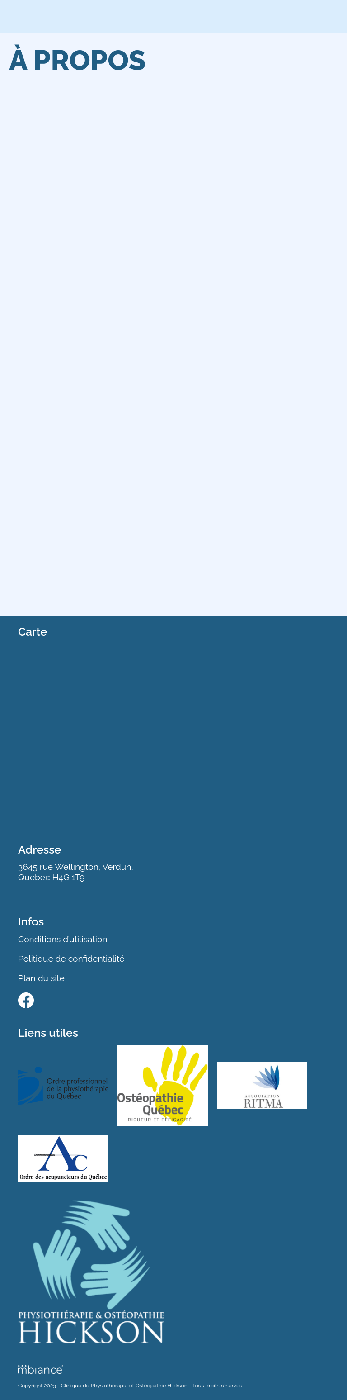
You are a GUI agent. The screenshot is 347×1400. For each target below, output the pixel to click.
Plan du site (41, 978)
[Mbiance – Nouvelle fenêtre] (40, 1370)
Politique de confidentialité (71, 958)
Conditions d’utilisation (63, 939)
